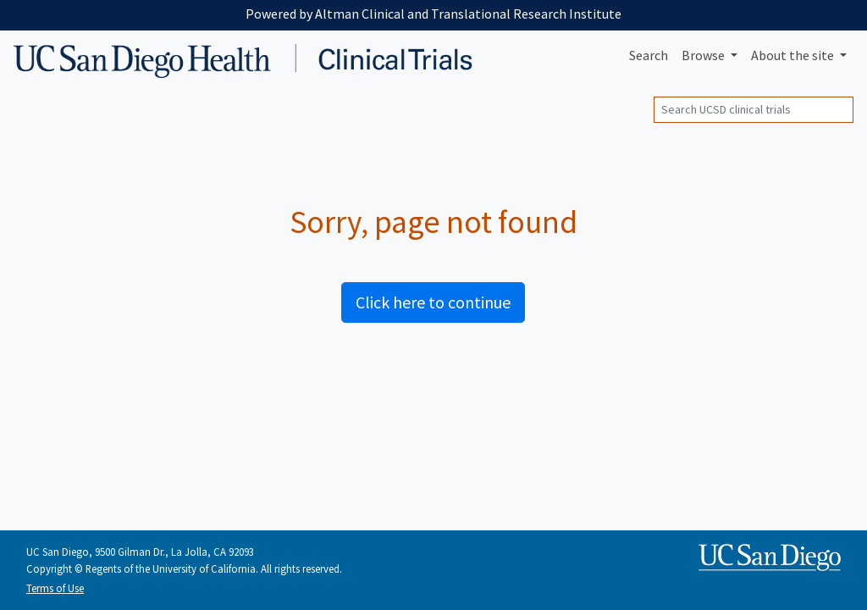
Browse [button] (704, 55)
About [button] (794, 55)
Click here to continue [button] (433, 302)
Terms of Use (55, 588)
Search (648, 55)
